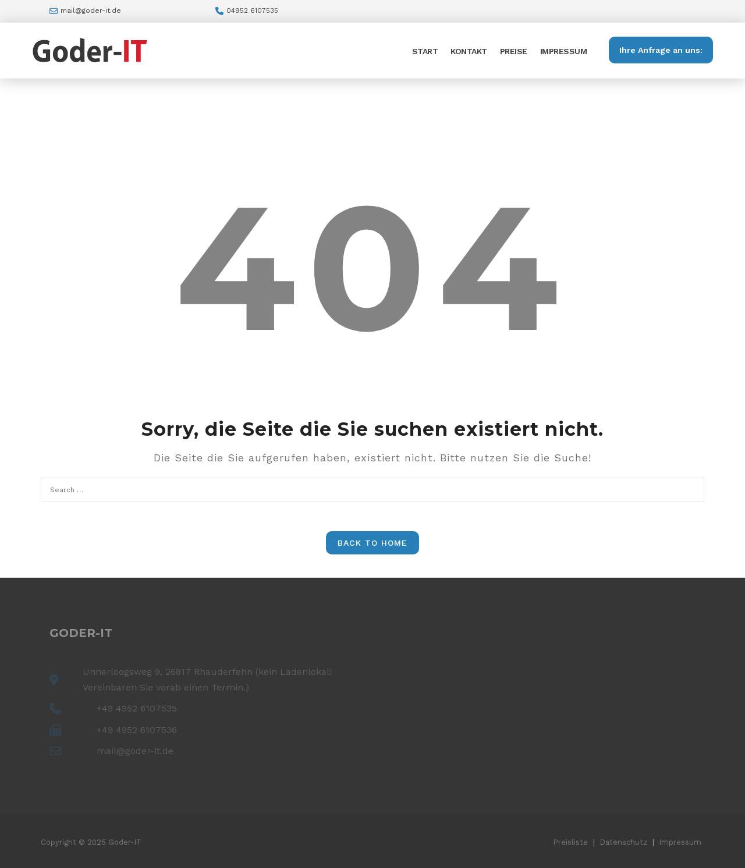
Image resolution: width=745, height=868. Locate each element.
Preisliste (570, 842)
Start (425, 51)
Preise (513, 51)
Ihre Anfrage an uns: (661, 50)
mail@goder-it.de (91, 10)
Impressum (563, 51)
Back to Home (372, 542)
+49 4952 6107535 (137, 708)
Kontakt (468, 51)
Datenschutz (623, 842)
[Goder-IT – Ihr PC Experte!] (90, 49)
